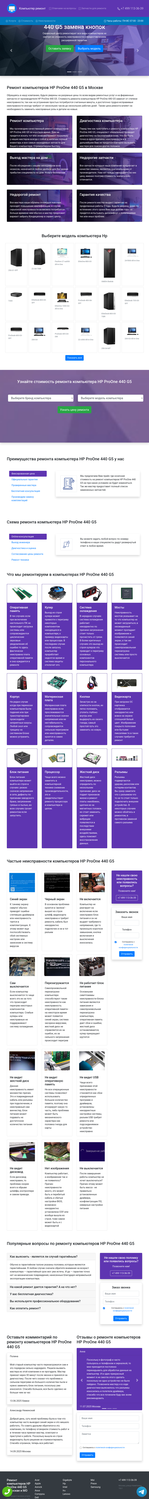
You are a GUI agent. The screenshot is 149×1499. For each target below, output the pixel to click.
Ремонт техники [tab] (20, 559)
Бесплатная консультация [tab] (25, 491)
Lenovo (66, 1494)
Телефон (127, 929)
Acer (37, 1480)
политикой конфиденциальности (110, 1447)
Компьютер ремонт (32, 8)
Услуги (11, 20)
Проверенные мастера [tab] (23, 485)
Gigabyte (67, 1480)
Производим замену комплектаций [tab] (22, 498)
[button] (82, 1380)
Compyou (40, 1494)
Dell (37, 1497)
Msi (92, 1480)
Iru (64, 1490)
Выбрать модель (89, 48)
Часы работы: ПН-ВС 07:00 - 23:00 (123, 20)
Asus (37, 1490)
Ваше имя (126, 917)
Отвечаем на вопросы (62, 8)
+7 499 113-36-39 (130, 8)
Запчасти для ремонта (92, 8)
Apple (38, 1483)
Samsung (95, 1487)
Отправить (127, 953)
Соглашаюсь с (128, 944)
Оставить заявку (59, 48)
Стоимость (25, 20)
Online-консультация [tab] (22, 536)
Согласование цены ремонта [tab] (27, 554)
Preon (94, 1483)
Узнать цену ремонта (74, 409)
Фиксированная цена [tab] (23, 473)
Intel (65, 1487)
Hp (64, 1483)
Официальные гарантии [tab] (24, 479)
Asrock (38, 1487)
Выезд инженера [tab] (20, 542)
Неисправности (45, 20)
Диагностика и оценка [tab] (23, 548)
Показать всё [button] (74, 357)
